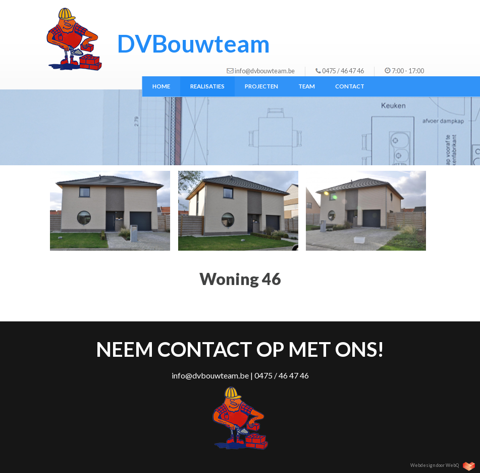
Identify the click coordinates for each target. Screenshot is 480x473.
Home (161, 86)
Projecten (261, 86)
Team (306, 86)
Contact (349, 86)
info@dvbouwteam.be (265, 71)
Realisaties (207, 86)
